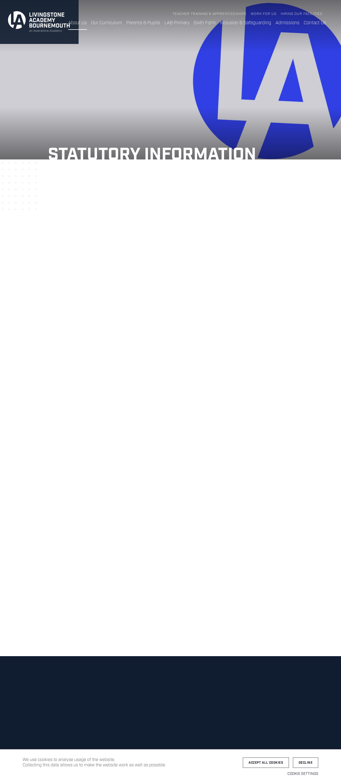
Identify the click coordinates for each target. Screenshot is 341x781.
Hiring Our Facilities (301, 14)
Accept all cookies (266, 763)
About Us (77, 23)
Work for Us (264, 14)
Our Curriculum (106, 23)
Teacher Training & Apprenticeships (209, 14)
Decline (305, 763)
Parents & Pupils (143, 23)
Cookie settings (302, 774)
